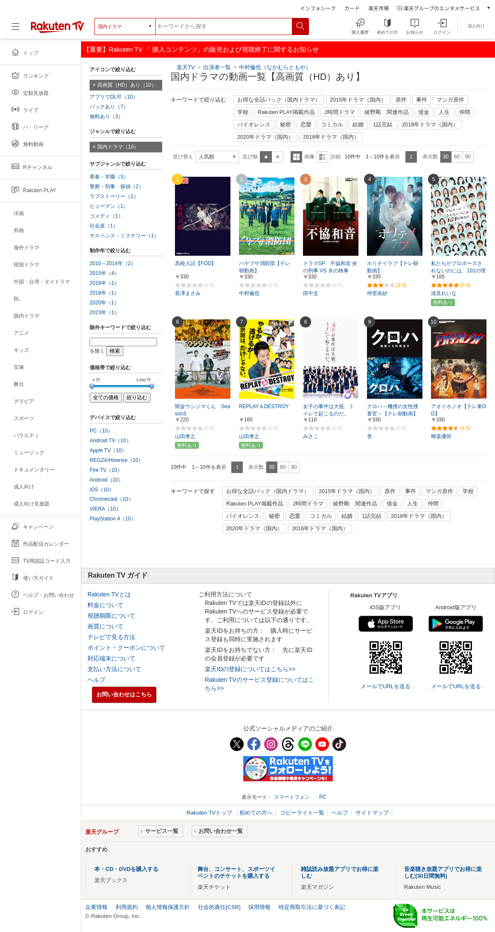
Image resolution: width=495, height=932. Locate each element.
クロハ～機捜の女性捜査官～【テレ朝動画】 (392, 410)
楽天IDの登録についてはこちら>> (250, 669)
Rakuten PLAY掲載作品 (286, 112)
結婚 (358, 125)
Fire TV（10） (106, 470)
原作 (401, 100)
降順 (277, 157)
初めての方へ (256, 812)
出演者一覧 (217, 67)
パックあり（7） (109, 107)
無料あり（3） (106, 117)
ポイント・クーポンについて (126, 647)
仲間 (464, 112)
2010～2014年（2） (113, 263)
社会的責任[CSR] (219, 907)
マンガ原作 (450, 100)
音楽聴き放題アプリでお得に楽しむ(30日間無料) (443, 872)
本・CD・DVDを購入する (126, 869)
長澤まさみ (188, 293)
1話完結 (383, 125)
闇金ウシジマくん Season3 (202, 410)
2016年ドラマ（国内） (331, 137)
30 (445, 157)
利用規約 (127, 907)
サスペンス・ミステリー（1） (124, 236)
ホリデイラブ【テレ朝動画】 (392, 267)
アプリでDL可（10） (114, 97)
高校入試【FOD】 (196, 263)
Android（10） (106, 480)
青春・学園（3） (109, 177)
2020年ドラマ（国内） (265, 137)
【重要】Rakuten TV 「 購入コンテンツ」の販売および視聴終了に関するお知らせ (201, 49)
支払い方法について (114, 669)
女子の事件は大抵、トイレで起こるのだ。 (328, 410)
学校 (242, 112)
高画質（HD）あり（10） (127, 85)
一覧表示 (296, 157)
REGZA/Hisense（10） (116, 460)
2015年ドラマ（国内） (358, 100)
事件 (421, 100)
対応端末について (111, 658)
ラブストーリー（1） (114, 196)
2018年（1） (104, 293)
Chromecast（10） (112, 499)
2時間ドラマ (339, 112)
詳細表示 (322, 157)
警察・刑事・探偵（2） (117, 187)
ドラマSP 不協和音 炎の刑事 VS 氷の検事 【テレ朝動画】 (330, 270)
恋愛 (306, 125)
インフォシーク (318, 8)
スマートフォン (292, 797)
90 (468, 157)
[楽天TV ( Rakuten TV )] (57, 26)
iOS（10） (102, 490)
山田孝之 (185, 436)
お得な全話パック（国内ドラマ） (278, 100)
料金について (105, 605)
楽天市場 (378, 8)
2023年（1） (104, 313)
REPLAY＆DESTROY (264, 406)
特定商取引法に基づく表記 (312, 907)
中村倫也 (249, 293)
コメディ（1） (106, 216)
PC (322, 797)
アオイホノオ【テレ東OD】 (458, 410)
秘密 (285, 125)
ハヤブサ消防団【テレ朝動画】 (264, 267)
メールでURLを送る (386, 686)
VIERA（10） (105, 509)
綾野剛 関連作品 (386, 112)
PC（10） (101, 431)
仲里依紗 (377, 293)
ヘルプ (96, 679)
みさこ (310, 436)
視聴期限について (111, 615)
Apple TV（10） (108, 450)
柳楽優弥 (441, 436)
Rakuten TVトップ (210, 812)
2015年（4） (104, 273)
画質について (105, 626)
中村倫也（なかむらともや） (275, 67)
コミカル (332, 125)
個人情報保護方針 (168, 907)
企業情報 (96, 907)
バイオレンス (254, 125)
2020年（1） (104, 303)
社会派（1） (104, 226)
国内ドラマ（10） (118, 147)
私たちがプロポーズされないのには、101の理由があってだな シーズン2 (458, 271)
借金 (423, 112)
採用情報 (259, 907)
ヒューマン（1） (109, 206)
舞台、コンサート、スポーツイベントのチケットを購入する (236, 872)
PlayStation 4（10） (113, 519)
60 (457, 157)
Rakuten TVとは (109, 594)
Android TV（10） (110, 441)
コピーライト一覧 (302, 812)
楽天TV (186, 67)
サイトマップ (372, 812)
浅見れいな (444, 293)
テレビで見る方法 (111, 637)
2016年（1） (104, 283)
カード (352, 8)
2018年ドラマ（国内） (430, 125)
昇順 (266, 157)
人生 (444, 112)
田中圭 (310, 293)
